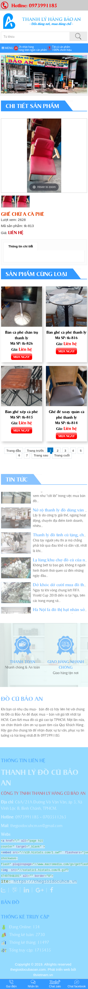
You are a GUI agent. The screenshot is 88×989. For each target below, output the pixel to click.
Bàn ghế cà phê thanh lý (66, 332)
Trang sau (41, 455)
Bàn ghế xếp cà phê (21, 411)
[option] (44, 156)
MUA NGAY (21, 357)
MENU (7, 48)
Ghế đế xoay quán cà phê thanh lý (66, 414)
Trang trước (35, 450)
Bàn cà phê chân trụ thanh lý (21, 334)
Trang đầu (13, 450)
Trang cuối (62, 455)
